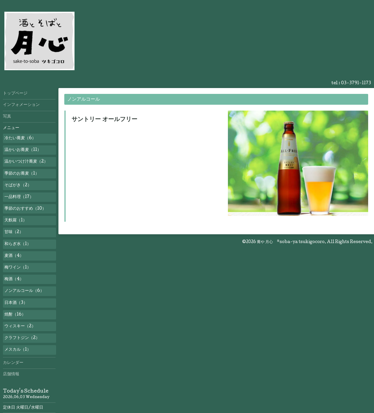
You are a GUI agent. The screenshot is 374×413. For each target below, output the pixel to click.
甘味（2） (13, 232)
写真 (7, 116)
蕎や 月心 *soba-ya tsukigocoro (291, 242)
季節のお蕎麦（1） (21, 173)
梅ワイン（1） (17, 267)
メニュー (11, 128)
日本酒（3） (15, 303)
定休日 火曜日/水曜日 (23, 407)
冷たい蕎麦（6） (20, 138)
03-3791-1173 (356, 83)
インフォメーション (21, 105)
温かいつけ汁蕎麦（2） (26, 161)
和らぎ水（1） (17, 244)
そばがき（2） (18, 185)
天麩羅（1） (15, 220)
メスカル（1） (17, 349)
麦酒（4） (14, 256)
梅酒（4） (14, 279)
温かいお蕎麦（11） (22, 150)
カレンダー (13, 363)
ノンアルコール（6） (24, 291)
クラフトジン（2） (22, 338)
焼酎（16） (15, 314)
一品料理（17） (19, 197)
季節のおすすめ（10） (25, 208)
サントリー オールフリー (104, 120)
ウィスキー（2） (20, 326)
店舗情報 (11, 374)
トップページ (15, 93)
